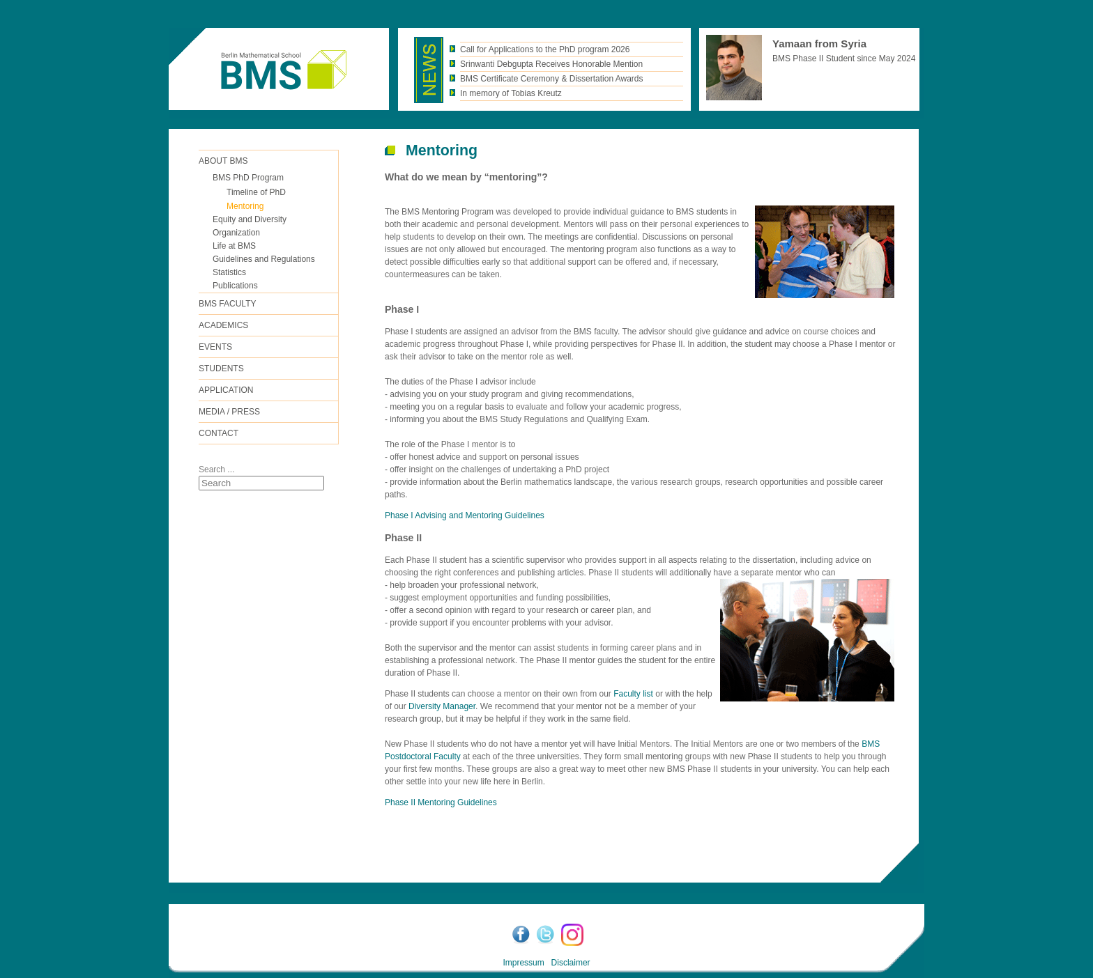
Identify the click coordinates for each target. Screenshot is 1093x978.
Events (215, 347)
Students (221, 368)
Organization (236, 233)
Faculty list (633, 694)
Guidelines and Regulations (264, 259)
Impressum (523, 963)
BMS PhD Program (248, 178)
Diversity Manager (441, 706)
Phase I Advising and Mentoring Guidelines (464, 515)
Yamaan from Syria (819, 43)
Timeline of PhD (256, 192)
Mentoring (245, 206)
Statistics (229, 272)
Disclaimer (570, 963)
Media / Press (229, 412)
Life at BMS (234, 246)
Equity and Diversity (249, 219)
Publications (235, 285)
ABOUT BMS (223, 161)
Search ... (216, 469)
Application (226, 390)
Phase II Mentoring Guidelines (441, 802)
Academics (223, 325)
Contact (218, 433)
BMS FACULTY (227, 304)
